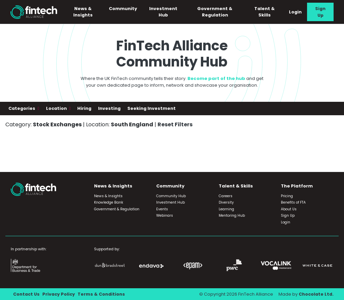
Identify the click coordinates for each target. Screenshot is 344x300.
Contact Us (26, 294)
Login (295, 12)
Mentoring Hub (232, 215)
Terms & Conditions (101, 294)
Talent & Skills (264, 12)
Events (162, 209)
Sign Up (320, 12)
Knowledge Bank (108, 202)
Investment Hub (163, 12)
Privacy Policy (58, 294)
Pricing (287, 196)
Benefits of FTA (293, 202)
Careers (225, 196)
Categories (22, 108)
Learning (226, 209)
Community (123, 8)
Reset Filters (175, 124)
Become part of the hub (216, 78)
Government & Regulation (215, 12)
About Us (289, 209)
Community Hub (171, 196)
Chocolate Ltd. (316, 294)
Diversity (226, 202)
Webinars (164, 215)
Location (57, 108)
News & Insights (83, 12)
